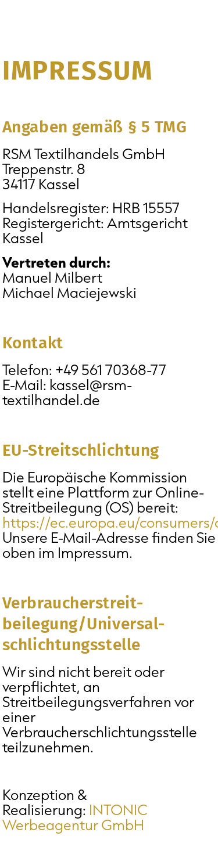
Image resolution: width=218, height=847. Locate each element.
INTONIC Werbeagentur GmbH (75, 817)
